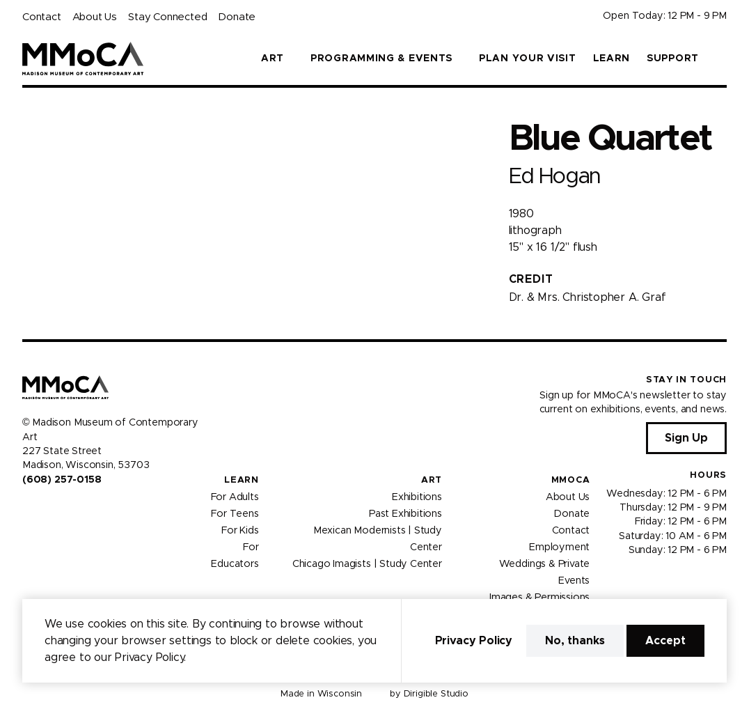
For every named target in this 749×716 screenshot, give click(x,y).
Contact (41, 17)
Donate (236, 17)
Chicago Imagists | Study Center (367, 563)
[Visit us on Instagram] (44, 509)
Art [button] (272, 58)
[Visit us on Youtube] (61, 509)
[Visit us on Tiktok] (78, 509)
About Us (94, 17)
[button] (721, 58)
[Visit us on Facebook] (27, 509)
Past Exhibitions (405, 513)
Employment (559, 547)
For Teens (234, 513)
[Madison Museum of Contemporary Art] (83, 58)
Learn (612, 58)
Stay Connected (167, 17)
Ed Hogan (555, 176)
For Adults (235, 496)
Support (673, 58)
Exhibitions (417, 496)
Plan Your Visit (527, 58)
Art (431, 480)
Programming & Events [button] (381, 58)
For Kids (240, 530)
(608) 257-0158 (61, 480)
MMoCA (570, 480)
